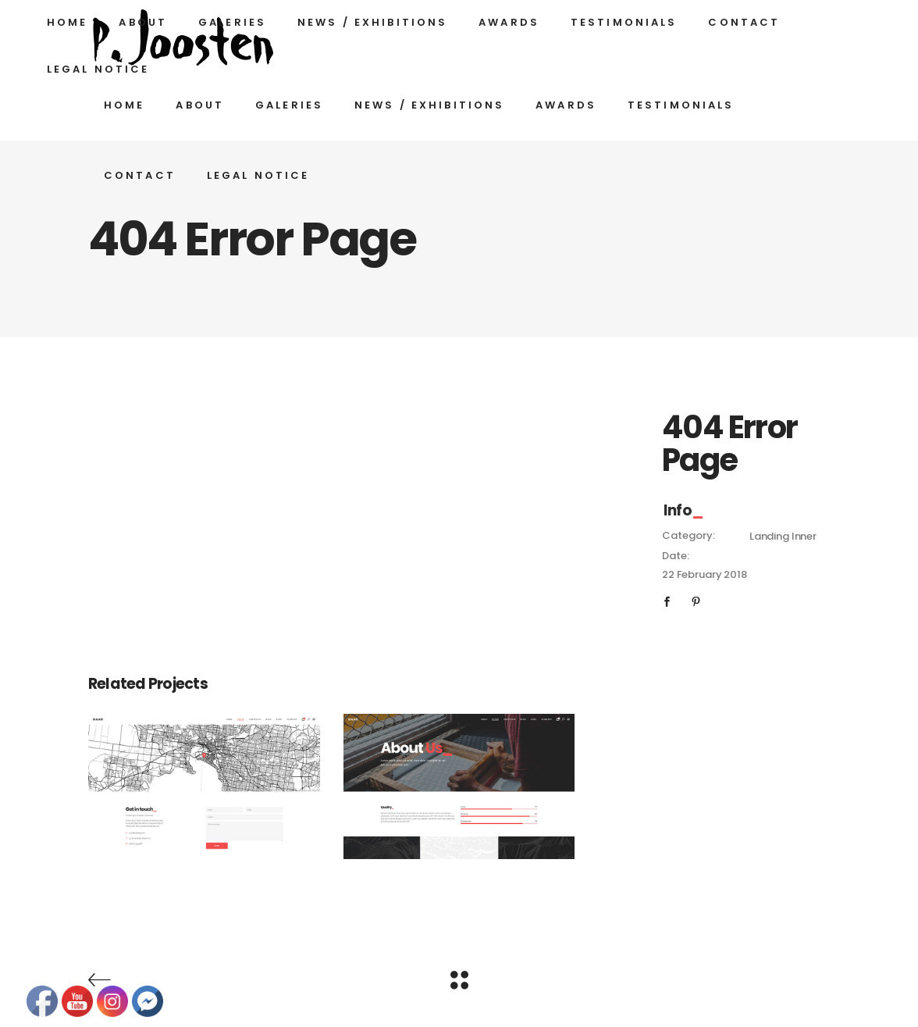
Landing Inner (783, 536)
